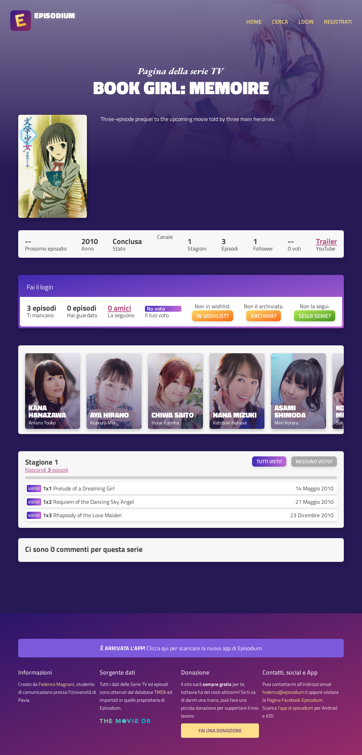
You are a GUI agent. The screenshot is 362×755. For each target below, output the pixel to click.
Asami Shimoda (290, 411)
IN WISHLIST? (212, 316)
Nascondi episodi (46, 470)
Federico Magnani (56, 684)
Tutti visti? (269, 461)
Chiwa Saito (172, 415)
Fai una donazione (220, 730)
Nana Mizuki (235, 415)
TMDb (160, 692)
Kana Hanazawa (47, 411)
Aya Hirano (109, 415)
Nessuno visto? (314, 461)
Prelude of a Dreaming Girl (79, 488)
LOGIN (306, 22)
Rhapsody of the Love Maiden (82, 515)
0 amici (119, 308)
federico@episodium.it (285, 692)
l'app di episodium (295, 708)
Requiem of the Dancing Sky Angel (88, 502)
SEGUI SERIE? (314, 316)
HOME (254, 22)
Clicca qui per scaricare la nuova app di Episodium (181, 648)
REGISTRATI (338, 22)
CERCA (280, 22)
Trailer (326, 241)
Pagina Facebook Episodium (295, 700)
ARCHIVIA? (263, 316)
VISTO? (34, 488)
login (46, 287)
